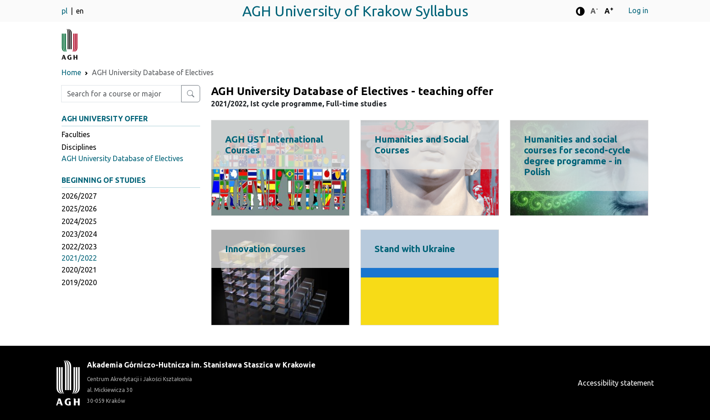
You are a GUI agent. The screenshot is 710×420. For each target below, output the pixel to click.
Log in (638, 10)
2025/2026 (79, 209)
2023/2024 (79, 234)
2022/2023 (79, 247)
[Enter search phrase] (121, 93)
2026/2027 (79, 196)
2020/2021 (79, 270)
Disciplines (79, 147)
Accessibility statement (616, 383)
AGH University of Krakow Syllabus (355, 11)
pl (65, 11)
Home (71, 72)
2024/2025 (79, 221)
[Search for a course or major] (190, 93)
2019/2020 (79, 282)
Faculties (76, 134)
